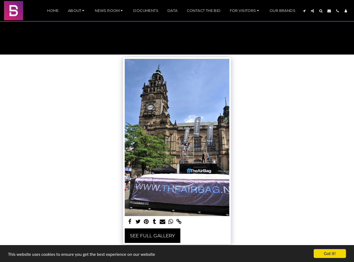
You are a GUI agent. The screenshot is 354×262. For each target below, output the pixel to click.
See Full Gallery (152, 235)
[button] (77, 11)
